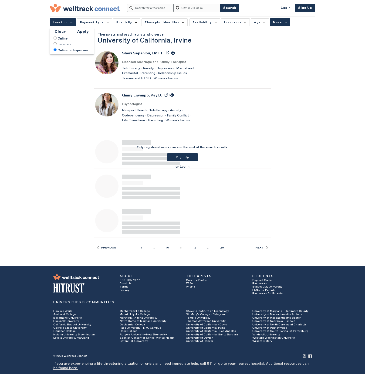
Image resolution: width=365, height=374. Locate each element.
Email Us (126, 283)
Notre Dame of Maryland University (143, 321)
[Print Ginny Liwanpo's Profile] (171, 95)
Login (286, 7)
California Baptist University (72, 324)
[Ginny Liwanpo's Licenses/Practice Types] (159, 104)
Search (229, 7)
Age (260, 22)
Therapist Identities (165, 22)
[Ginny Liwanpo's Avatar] (106, 104)
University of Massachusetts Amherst (278, 314)
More (280, 22)
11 (181, 247)
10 (167, 247)
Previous (106, 247)
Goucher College (64, 331)
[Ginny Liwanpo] (142, 96)
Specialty (126, 22)
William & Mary (262, 341)
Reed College (128, 331)
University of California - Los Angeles (211, 331)
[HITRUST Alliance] (83, 288)
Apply (83, 31)
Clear (60, 31)
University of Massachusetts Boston (276, 317)
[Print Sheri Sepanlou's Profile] (173, 52)
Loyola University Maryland (71, 337)
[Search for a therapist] (154, 8)
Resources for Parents (267, 293)
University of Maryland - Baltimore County (280, 311)
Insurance (235, 22)
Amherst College (64, 314)
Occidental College (132, 324)
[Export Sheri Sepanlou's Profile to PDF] (168, 52)
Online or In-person (71, 50)
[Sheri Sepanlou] (142, 54)
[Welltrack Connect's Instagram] (304, 356)
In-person (63, 44)
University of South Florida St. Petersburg (280, 331)
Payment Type (94, 22)
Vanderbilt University (266, 334)
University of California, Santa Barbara (212, 334)
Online (61, 38)
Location (63, 22)
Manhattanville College (135, 311)
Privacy (124, 290)
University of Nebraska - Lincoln (273, 321)
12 (194, 247)
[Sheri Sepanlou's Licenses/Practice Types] (159, 62)
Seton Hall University (134, 341)
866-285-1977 (130, 280)
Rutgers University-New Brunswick (143, 334)
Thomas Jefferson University (206, 321)
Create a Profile (196, 280)
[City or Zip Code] (200, 8)
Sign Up (305, 7)
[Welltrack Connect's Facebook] (310, 356)
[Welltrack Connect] (85, 8)
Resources (259, 283)
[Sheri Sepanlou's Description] (159, 73)
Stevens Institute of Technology (207, 311)
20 (222, 247)
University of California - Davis (206, 324)
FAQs (189, 283)
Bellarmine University (67, 317)
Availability (205, 22)
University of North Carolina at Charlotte (279, 324)
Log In (184, 166)
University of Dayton (199, 337)
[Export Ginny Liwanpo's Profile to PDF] (166, 95)
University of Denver (199, 341)
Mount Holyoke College (135, 314)
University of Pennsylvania (269, 327)
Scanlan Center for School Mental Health (147, 337)
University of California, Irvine (205, 327)
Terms (124, 286)
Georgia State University (70, 327)
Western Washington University (273, 337)
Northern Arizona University (138, 317)
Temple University (198, 317)
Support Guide (262, 280)
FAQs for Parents (264, 290)
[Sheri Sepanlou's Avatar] (106, 62)
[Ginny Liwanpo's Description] (159, 115)
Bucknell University (66, 321)
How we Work (62, 311)
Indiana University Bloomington (74, 334)
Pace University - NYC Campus (140, 327)
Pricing (190, 286)
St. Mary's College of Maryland (206, 314)
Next (262, 247)
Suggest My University (267, 286)
